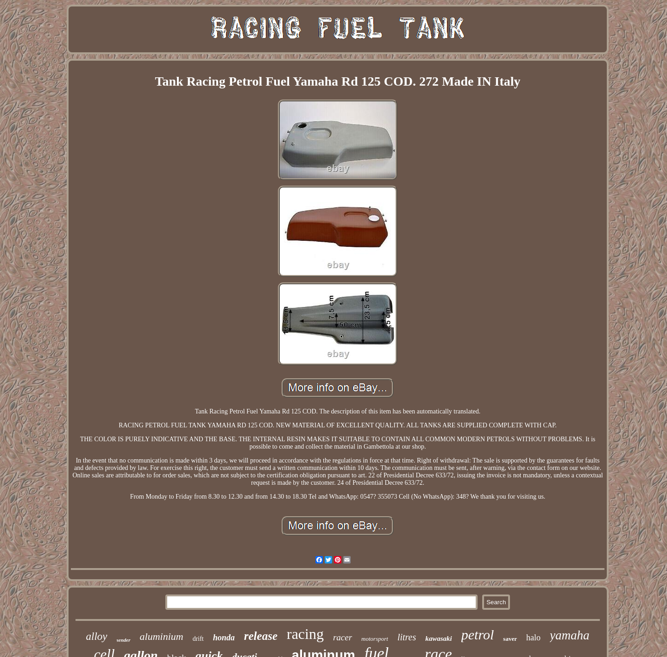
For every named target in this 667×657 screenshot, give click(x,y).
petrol (477, 634)
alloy (96, 636)
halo (533, 637)
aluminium (161, 636)
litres (406, 637)
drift (198, 638)
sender (124, 640)
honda (224, 637)
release (260, 636)
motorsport (374, 638)
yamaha (569, 635)
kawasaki (438, 638)
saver (510, 638)
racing (305, 634)
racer (342, 637)
